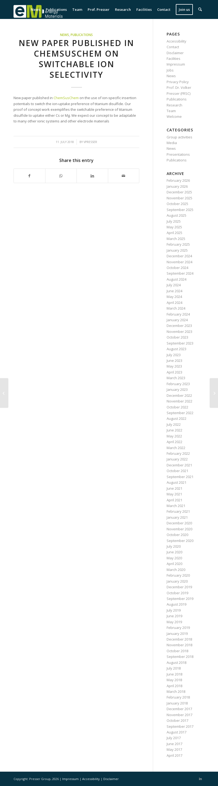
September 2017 (180, 726)
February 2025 (178, 244)
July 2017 (174, 737)
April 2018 (174, 685)
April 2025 (174, 232)
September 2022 (180, 412)
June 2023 (174, 360)
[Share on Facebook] (29, 176)
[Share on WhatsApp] (61, 176)
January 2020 (177, 581)
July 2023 (174, 354)
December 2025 (179, 192)
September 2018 (180, 656)
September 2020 (180, 540)
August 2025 (176, 215)
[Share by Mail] (123, 176)
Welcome (174, 116)
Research (174, 105)
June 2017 (174, 743)
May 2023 (174, 366)
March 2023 (176, 377)
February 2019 (178, 627)
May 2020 (174, 558)
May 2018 (174, 679)
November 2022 (179, 401)
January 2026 (177, 186)
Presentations (178, 154)
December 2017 (179, 708)
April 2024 (174, 302)
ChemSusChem (66, 97)
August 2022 (176, 418)
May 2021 (174, 494)
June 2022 (174, 430)
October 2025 (177, 203)
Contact (173, 46)
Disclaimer (175, 52)
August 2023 (176, 348)
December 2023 (179, 325)
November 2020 (179, 529)
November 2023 (179, 331)
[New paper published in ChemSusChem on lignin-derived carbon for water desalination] (214, 393)
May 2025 (174, 227)
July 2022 (174, 424)
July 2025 (174, 221)
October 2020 (177, 534)
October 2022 (177, 407)
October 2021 (177, 470)
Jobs (170, 70)
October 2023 (177, 337)
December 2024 (179, 256)
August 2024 (176, 279)
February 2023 (178, 383)
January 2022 (177, 459)
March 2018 (176, 691)
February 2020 (178, 575)
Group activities (179, 137)
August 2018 (176, 662)
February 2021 (178, 511)
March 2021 (176, 505)
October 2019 (177, 592)
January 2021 (177, 517)
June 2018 (174, 674)
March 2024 (176, 308)
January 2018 (177, 703)
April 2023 (174, 372)
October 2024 (177, 267)
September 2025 (180, 209)
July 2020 (174, 546)
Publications (82, 35)
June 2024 (174, 290)
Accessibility (176, 41)
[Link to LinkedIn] (200, 779)
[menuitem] (35, 9)
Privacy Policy (178, 81)
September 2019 (180, 598)
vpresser (90, 142)
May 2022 (174, 436)
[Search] (200, 9)
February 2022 (178, 453)
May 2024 (174, 296)
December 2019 (179, 586)
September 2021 (180, 476)
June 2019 (174, 615)
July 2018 (174, 668)
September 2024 (180, 273)
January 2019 (177, 633)
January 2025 (177, 250)
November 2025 (179, 198)
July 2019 (174, 610)
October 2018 (177, 650)
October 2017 (177, 720)
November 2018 (179, 644)
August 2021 (176, 482)
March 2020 (176, 569)
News (64, 35)
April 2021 (174, 500)
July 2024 (174, 284)
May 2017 (174, 749)
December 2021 (179, 465)
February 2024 (178, 314)
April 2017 (174, 755)
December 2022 (179, 395)
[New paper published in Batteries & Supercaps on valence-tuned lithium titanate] (4, 393)
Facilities (173, 58)
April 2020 (174, 563)
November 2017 (179, 714)
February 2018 (178, 697)
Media (172, 142)
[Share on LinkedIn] (92, 176)
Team (171, 110)
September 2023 (180, 343)
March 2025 (176, 238)
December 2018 (179, 639)
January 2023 (177, 389)
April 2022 (174, 441)
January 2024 (177, 319)
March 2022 (176, 447)
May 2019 (174, 621)
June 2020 (174, 552)
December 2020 (179, 523)
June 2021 (174, 488)
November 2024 (179, 261)
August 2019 (176, 604)
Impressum (176, 64)
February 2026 (178, 180)
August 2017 (176, 732)
